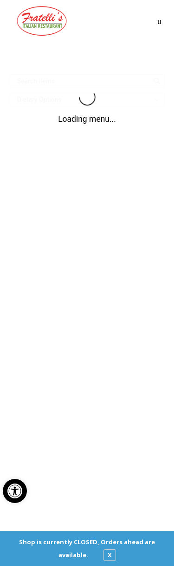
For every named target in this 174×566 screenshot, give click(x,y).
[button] (14, 490)
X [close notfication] (110, 555)
